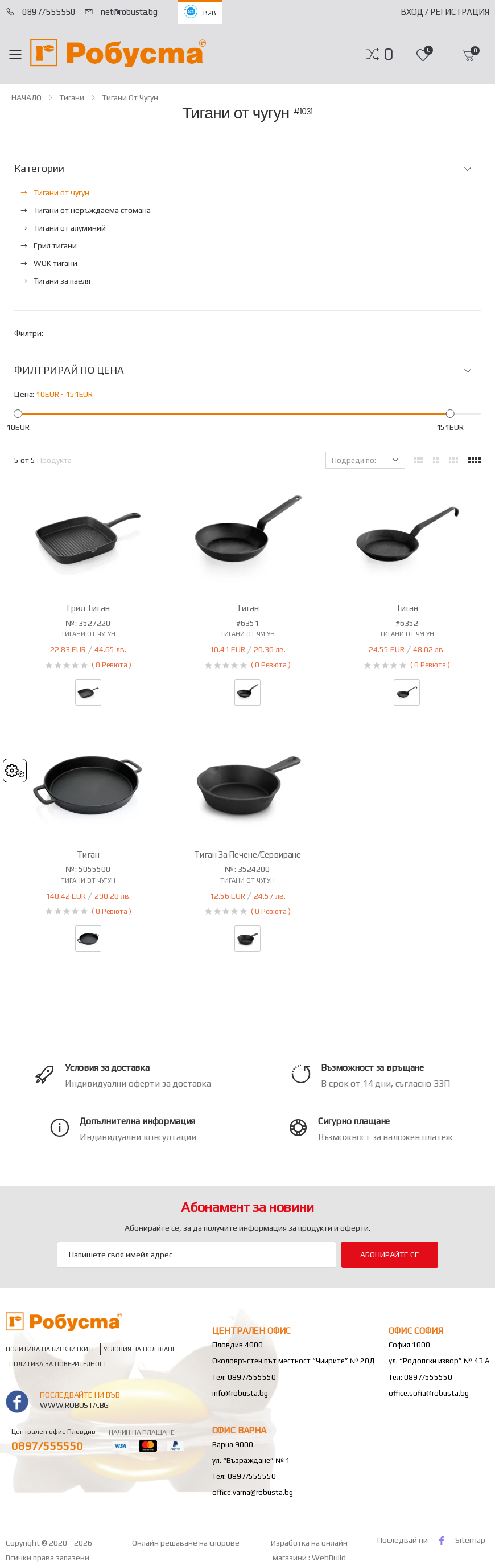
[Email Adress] (196, 1255)
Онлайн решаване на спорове (186, 1542)
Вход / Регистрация (445, 12)
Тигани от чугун (130, 97)
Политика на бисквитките (51, 1349)
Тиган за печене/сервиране (247, 854)
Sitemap (470, 1540)
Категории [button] (39, 168)
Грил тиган (88, 608)
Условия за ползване (140, 1349)
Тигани (71, 97)
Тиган (247, 608)
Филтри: (28, 333)
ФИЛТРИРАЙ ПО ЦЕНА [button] (69, 370)
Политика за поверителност (58, 1364)
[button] (388, 54)
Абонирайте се (389, 1254)
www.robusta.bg (74, 1405)
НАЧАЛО (26, 97)
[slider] (18, 413)
